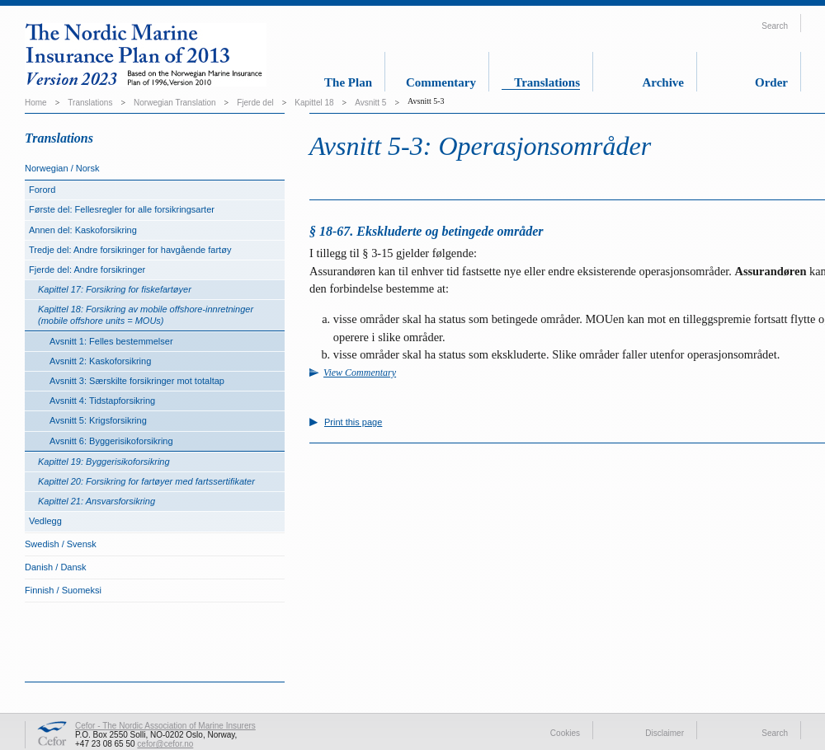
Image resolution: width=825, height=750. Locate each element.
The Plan (348, 82)
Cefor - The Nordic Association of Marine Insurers (165, 725)
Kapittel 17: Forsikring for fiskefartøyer (114, 289)
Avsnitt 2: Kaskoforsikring (100, 361)
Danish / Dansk (56, 567)
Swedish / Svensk (61, 544)
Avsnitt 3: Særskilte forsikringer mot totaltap (137, 381)
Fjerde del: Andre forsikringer (87, 269)
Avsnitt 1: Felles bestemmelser (111, 341)
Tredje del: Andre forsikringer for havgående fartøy (130, 250)
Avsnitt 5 (370, 102)
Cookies (565, 733)
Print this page (353, 422)
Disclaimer (664, 733)
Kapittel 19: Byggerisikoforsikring (104, 461)
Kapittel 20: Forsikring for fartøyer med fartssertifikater (146, 481)
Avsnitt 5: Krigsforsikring (98, 420)
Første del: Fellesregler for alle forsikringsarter (121, 209)
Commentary (441, 82)
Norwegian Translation (175, 102)
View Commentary (359, 372)
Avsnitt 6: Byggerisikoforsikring (111, 441)
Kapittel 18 (314, 102)
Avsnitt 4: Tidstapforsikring (102, 400)
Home (36, 102)
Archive (663, 82)
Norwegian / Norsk (62, 168)
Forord (42, 190)
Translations (547, 82)
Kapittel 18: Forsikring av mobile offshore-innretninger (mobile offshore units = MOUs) (145, 314)
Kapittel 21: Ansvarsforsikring (96, 501)
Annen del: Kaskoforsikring (83, 230)
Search (774, 25)
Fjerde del (255, 102)
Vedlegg (45, 521)
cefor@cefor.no (165, 743)
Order (771, 82)
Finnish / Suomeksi (63, 590)
